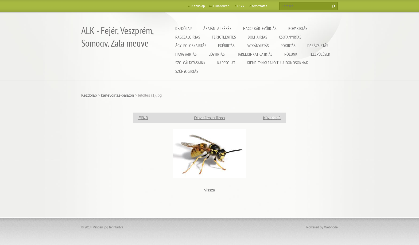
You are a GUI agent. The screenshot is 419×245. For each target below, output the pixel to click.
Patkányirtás (257, 45)
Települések (319, 54)
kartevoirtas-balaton (117, 95)
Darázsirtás (317, 45)
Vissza (209, 190)
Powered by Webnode (322, 227)
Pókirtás (288, 45)
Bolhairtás (257, 37)
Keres (333, 6)
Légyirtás (216, 54)
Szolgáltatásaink (190, 62)
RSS (240, 6)
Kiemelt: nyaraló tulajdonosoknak (277, 62)
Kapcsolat (226, 62)
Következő (272, 118)
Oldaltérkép (221, 6)
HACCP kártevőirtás (260, 28)
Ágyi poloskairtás (190, 45)
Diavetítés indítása (209, 118)
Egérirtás (226, 45)
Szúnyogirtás (186, 71)
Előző (143, 118)
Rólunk (290, 54)
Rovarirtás (297, 28)
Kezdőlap (183, 28)
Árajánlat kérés (217, 28)
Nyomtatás (259, 6)
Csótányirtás (290, 37)
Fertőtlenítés (224, 37)
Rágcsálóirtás (187, 37)
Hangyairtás (186, 54)
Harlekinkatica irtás (254, 54)
